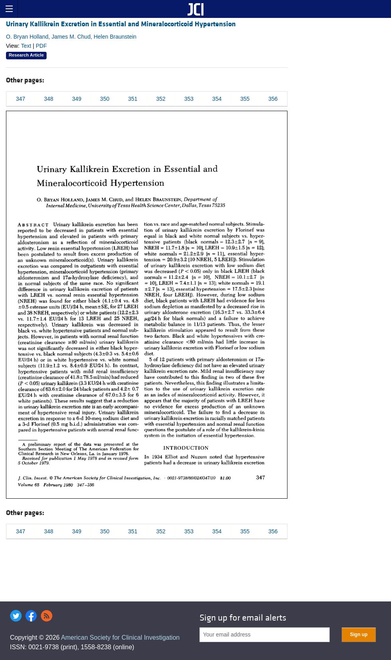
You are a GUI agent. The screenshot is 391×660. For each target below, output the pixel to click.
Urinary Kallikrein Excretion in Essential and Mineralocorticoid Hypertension (121, 24)
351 (132, 99)
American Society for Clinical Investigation (120, 637)
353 (189, 99)
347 (20, 99)
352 (160, 99)
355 (245, 99)
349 (76, 99)
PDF (41, 46)
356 (273, 99)
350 (104, 99)
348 (48, 99)
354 (216, 99)
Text (26, 46)
